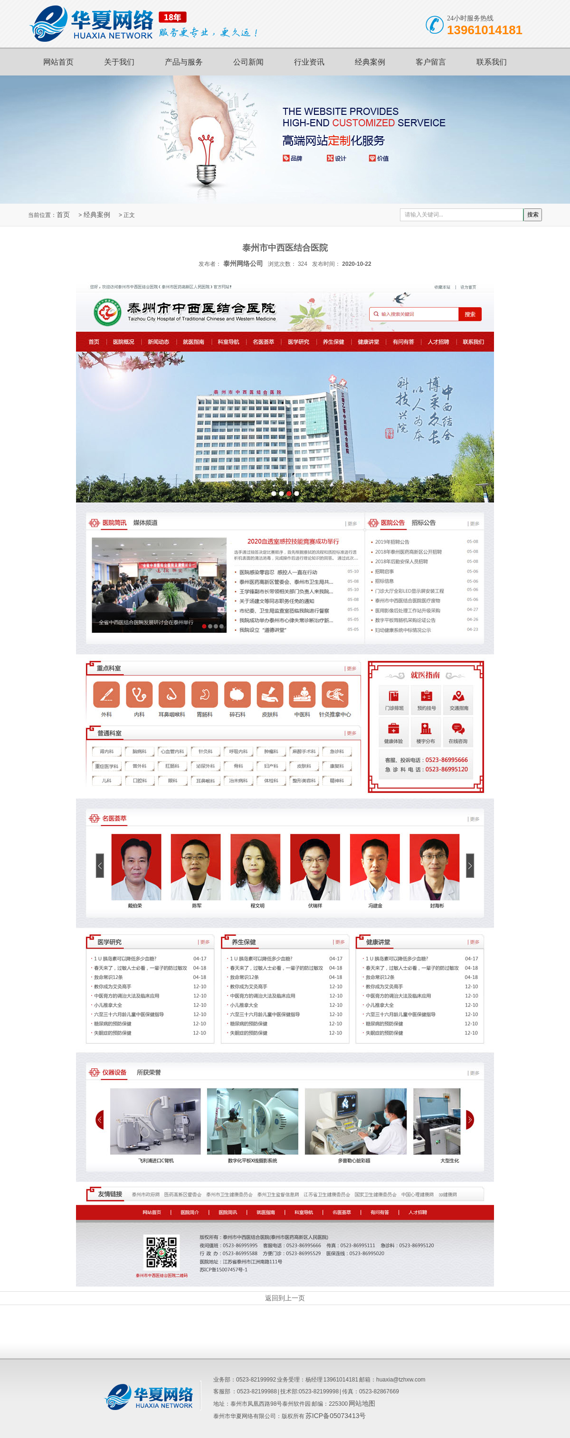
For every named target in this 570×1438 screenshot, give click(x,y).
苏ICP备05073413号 (335, 1415)
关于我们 (119, 62)
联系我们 (491, 62)
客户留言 (431, 62)
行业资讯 (309, 62)
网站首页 (58, 62)
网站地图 (362, 1403)
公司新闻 (248, 62)
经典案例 (370, 62)
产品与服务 (184, 62)
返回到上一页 (285, 1298)
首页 (63, 214)
